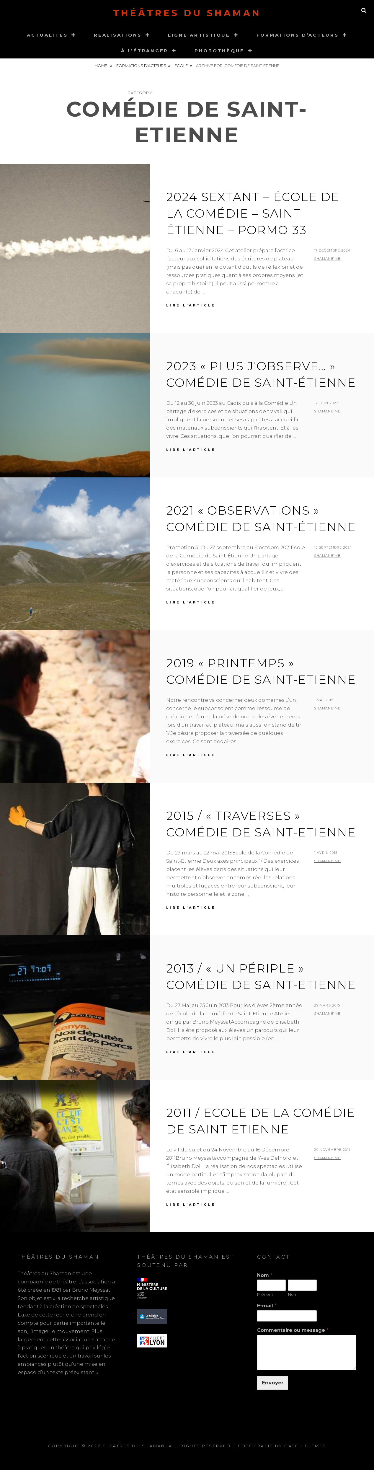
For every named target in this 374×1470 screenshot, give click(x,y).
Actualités (47, 35)
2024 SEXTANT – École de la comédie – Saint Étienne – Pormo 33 (252, 213)
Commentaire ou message (293, 1330)
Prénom (265, 1294)
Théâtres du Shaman (187, 13)
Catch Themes (305, 1445)
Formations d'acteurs (141, 65)
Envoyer (272, 1383)
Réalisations (118, 35)
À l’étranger (144, 50)
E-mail (267, 1306)
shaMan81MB (327, 259)
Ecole (181, 65)
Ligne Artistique (199, 35)
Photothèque (219, 50)
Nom (264, 1275)
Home (101, 65)
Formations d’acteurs (298, 35)
